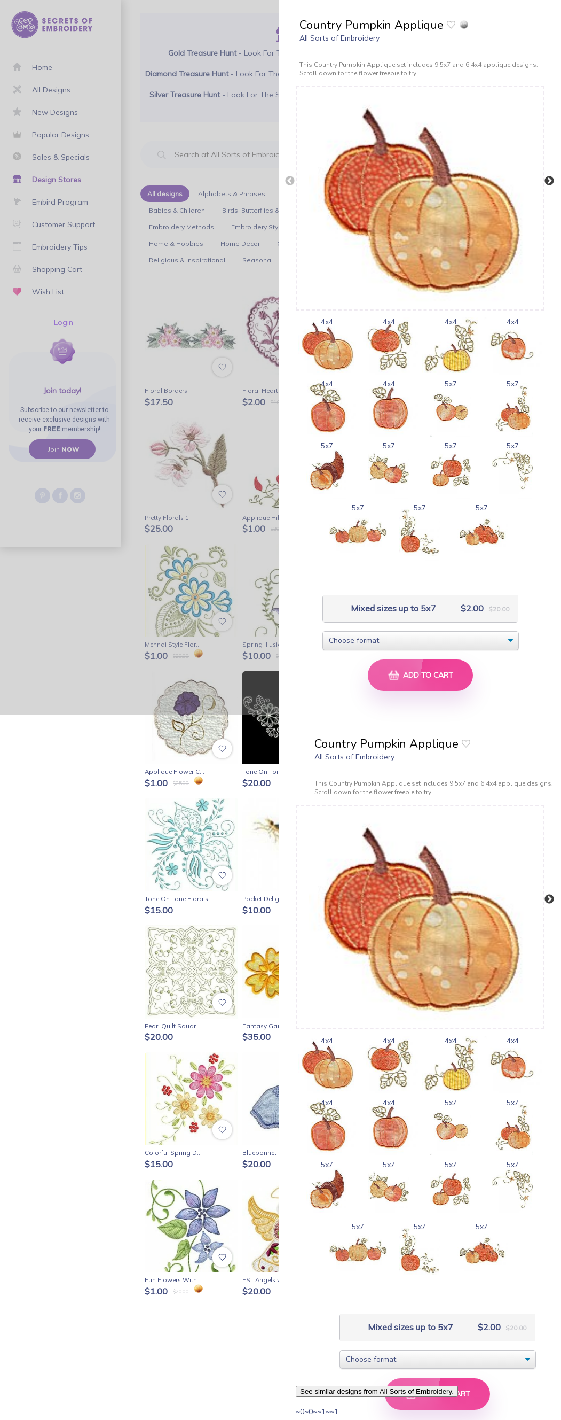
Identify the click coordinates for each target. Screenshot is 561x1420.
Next (549, 181)
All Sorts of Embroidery (339, 38)
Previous (290, 181)
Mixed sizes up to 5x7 (392, 608)
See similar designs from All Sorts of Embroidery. (377, 1391)
